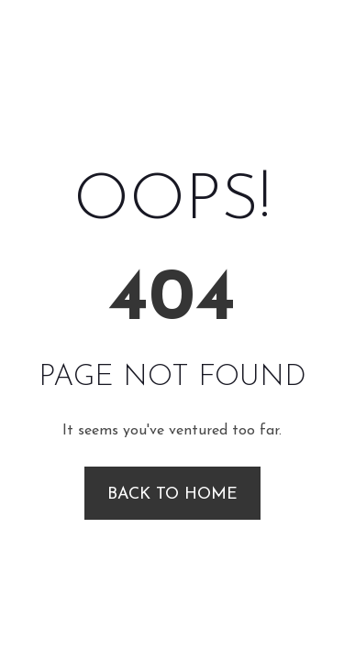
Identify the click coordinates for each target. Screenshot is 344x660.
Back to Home (172, 494)
